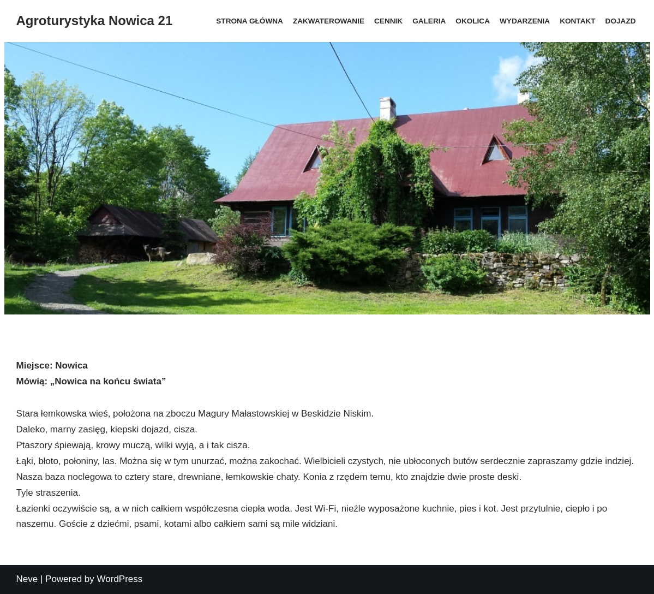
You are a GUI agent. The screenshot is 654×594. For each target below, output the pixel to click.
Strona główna (249, 21)
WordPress (120, 579)
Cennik (388, 21)
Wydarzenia (525, 21)
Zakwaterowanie (328, 21)
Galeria (429, 21)
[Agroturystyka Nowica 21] (94, 21)
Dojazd (620, 21)
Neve (27, 579)
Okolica (472, 21)
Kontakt (577, 21)
